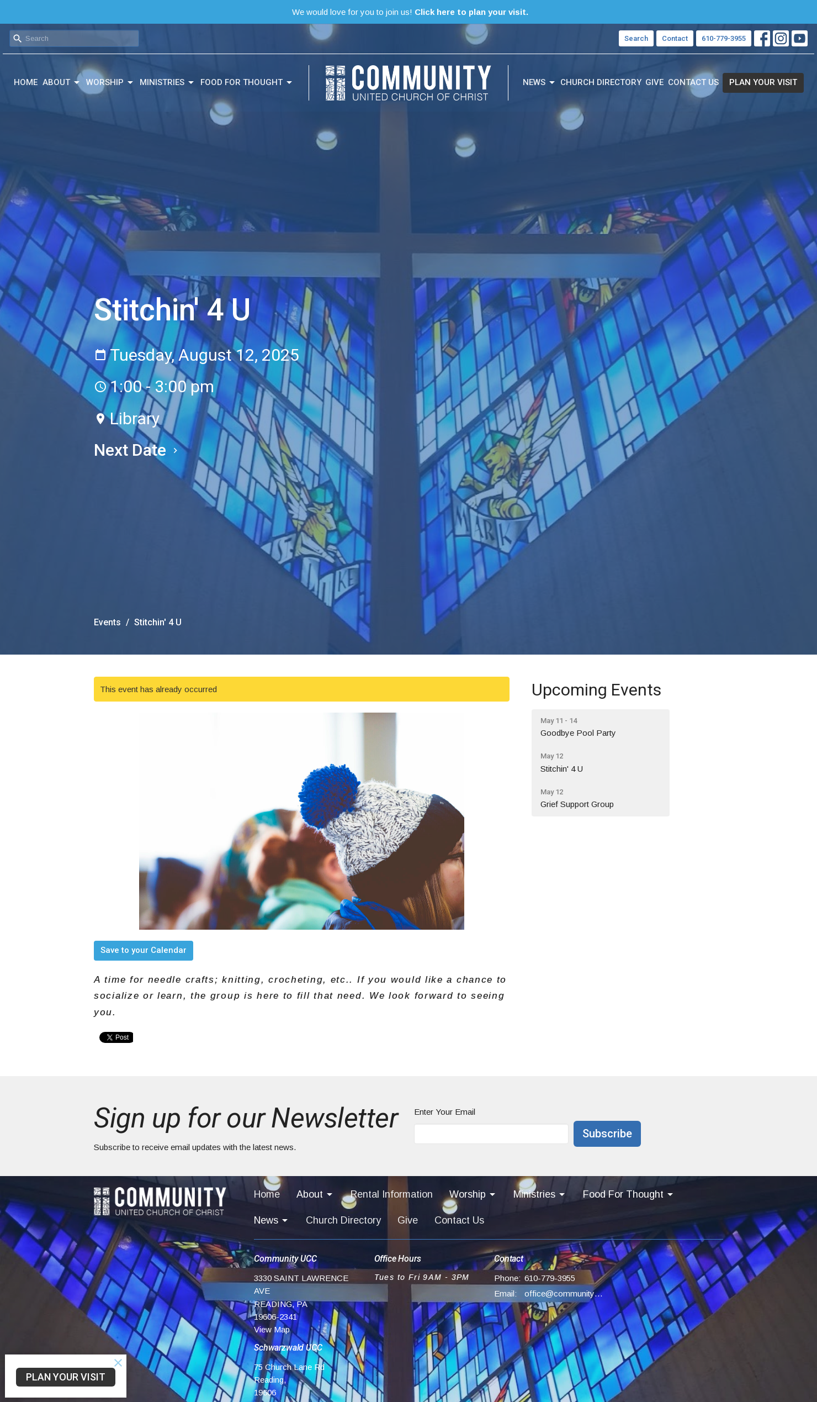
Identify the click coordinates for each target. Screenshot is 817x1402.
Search (636, 38)
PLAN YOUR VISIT (763, 82)
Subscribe (607, 1133)
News (539, 82)
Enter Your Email (444, 1111)
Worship (110, 82)
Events (107, 622)
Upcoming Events (596, 689)
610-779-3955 (724, 38)
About (62, 82)
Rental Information (392, 1194)
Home (26, 82)
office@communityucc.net (563, 1293)
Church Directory (600, 82)
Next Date (137, 450)
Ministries (167, 82)
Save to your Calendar (143, 950)
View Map (272, 1329)
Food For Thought (247, 82)
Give (654, 82)
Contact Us (693, 82)
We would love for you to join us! (410, 12)
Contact (675, 38)
